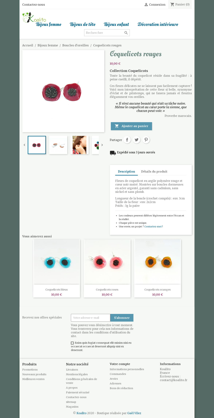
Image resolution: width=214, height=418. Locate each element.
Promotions (30, 369)
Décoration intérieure (158, 24)
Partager (127, 139)
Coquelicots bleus (56, 289)
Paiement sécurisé (77, 392)
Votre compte (120, 364)
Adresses (115, 383)
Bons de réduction (121, 388)
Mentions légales (77, 374)
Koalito (81, 413)
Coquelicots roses (107, 289)
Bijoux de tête (82, 24)
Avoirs (114, 378)
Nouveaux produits (34, 374)
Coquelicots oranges (157, 289)
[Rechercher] (107, 32)
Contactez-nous (33, 4)
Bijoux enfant (116, 24)
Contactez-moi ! (153, 226)
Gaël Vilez (134, 413)
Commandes (118, 374)
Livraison (72, 369)
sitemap (71, 402)
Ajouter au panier (131, 126)
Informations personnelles (127, 369)
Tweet (136, 139)
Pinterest (146, 139)
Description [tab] (126, 171)
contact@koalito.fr (173, 380)
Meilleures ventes (33, 379)
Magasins (72, 406)
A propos (71, 387)
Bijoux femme (48, 24)
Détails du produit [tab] (154, 171)
